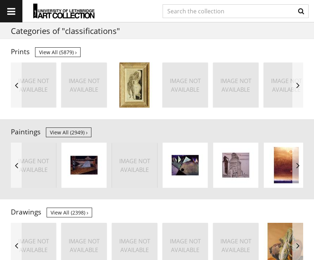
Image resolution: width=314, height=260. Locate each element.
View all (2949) (68, 132)
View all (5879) (58, 52)
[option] (33, 85)
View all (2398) (69, 212)
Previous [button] (16, 85)
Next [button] (297, 85)
